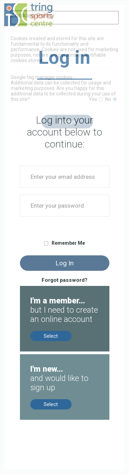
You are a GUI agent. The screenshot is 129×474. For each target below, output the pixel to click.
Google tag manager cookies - (43, 77)
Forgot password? (64, 280)
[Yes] (100, 99)
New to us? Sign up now (48, 357)
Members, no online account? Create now (62, 292)
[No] (114, 99)
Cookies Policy (33, 15)
